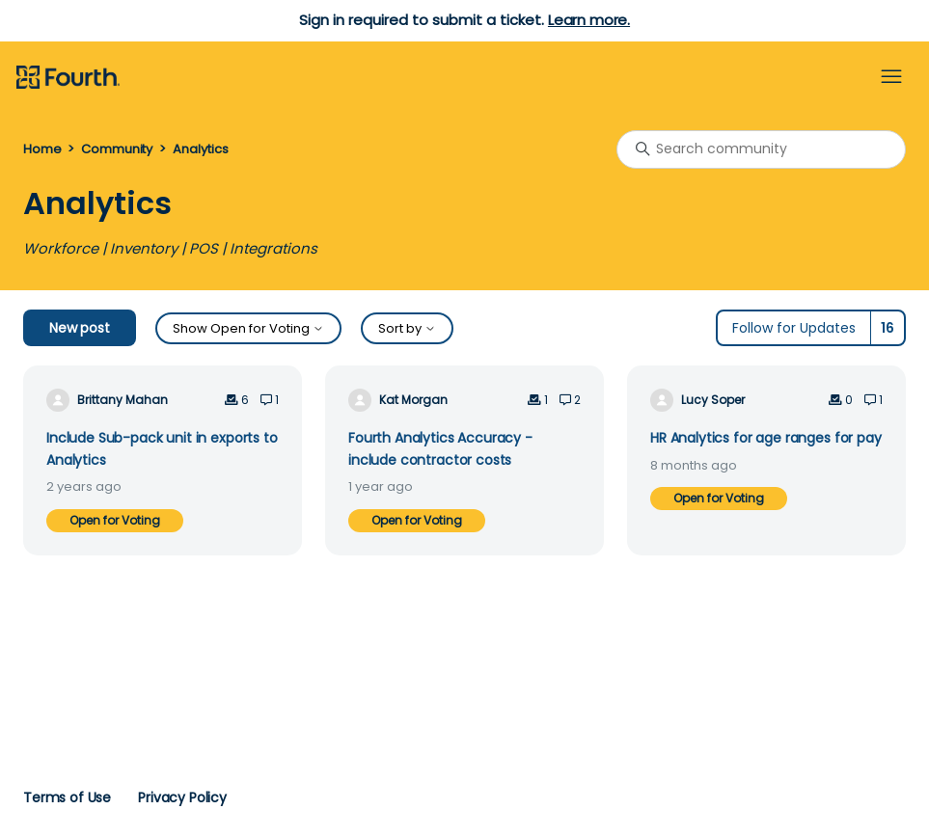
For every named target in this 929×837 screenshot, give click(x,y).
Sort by (407, 328)
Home (42, 149)
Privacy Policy (182, 797)
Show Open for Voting (248, 328)
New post (79, 328)
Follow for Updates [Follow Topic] (794, 328)
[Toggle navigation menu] (891, 77)
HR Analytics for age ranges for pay (766, 437)
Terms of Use (67, 797)
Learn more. (589, 20)
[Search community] (761, 149)
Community (116, 149)
